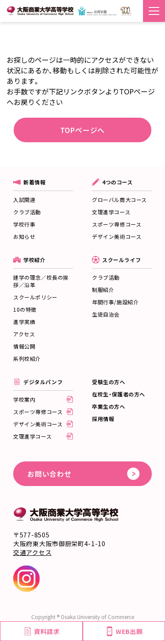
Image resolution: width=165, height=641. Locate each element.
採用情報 (103, 418)
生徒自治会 (106, 314)
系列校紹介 (27, 358)
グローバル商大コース (119, 199)
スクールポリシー (35, 297)
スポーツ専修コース (116, 224)
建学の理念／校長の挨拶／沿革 (41, 281)
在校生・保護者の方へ (118, 394)
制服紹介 (103, 289)
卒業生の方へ (108, 406)
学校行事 (24, 224)
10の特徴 (25, 309)
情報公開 (24, 346)
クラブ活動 (27, 212)
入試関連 (24, 199)
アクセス (24, 334)
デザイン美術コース (116, 236)
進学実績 (24, 321)
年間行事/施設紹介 (115, 302)
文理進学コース (111, 212)
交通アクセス (32, 552)
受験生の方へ (108, 381)
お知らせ (24, 236)
